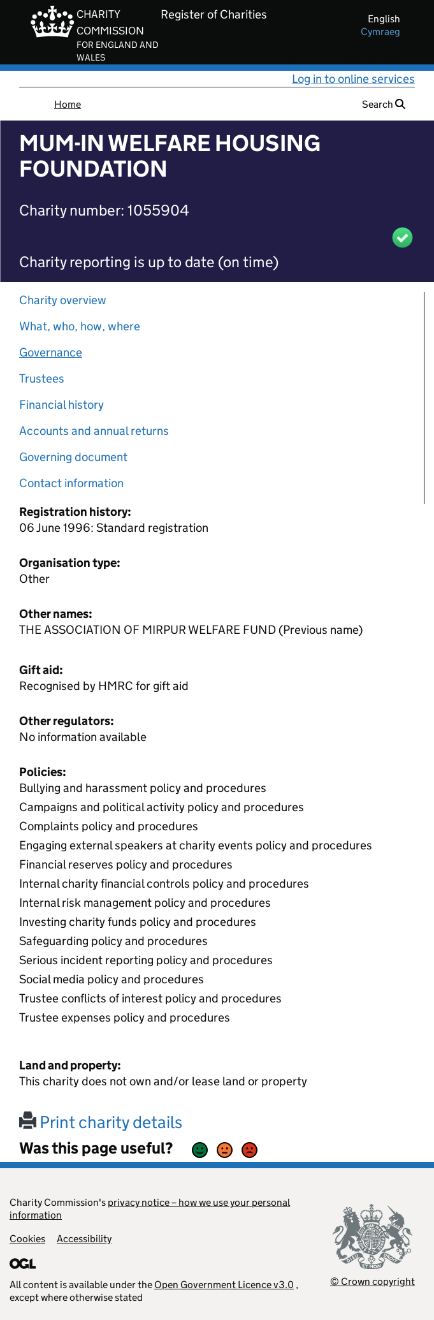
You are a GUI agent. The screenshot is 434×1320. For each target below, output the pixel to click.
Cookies (27, 1239)
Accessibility (84, 1239)
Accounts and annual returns (94, 430)
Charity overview (62, 300)
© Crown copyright (372, 1281)
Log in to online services (353, 78)
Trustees (41, 378)
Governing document (73, 457)
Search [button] (383, 104)
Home (67, 104)
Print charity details (100, 1122)
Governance (50, 352)
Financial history (61, 404)
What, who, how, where (79, 326)
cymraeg (380, 32)
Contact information (71, 483)
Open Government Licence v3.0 (224, 1285)
